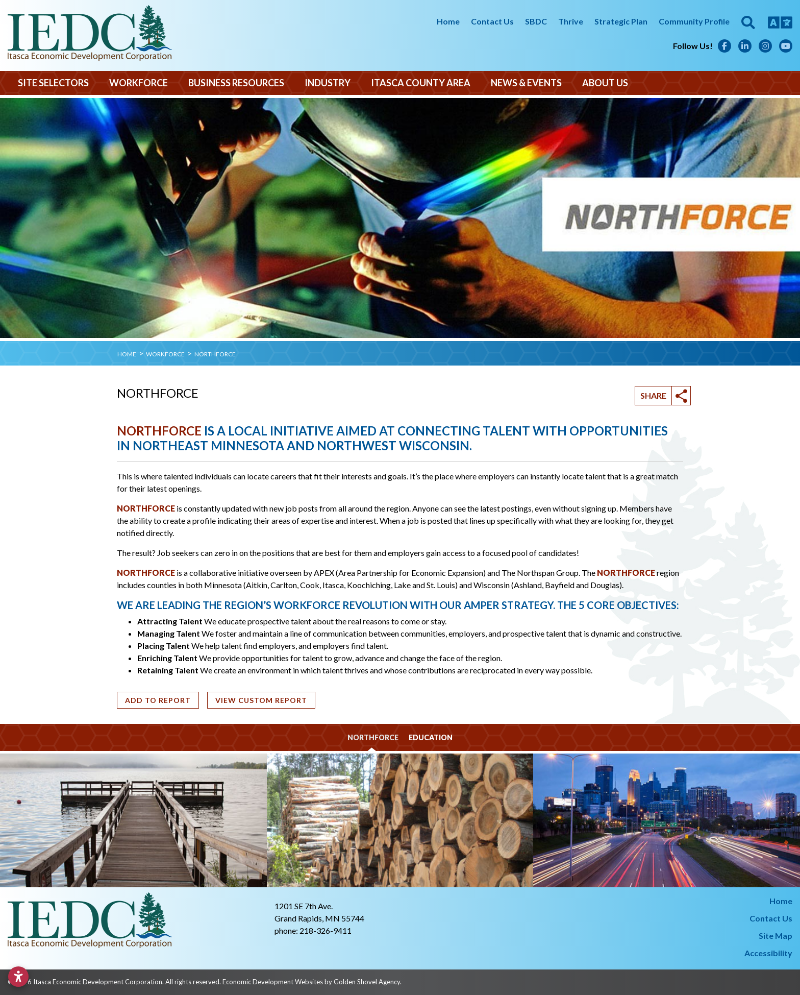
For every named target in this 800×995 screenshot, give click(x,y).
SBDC (536, 21)
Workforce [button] (138, 82)
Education (431, 737)
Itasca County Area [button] (420, 82)
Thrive (570, 21)
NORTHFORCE (159, 430)
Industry (328, 82)
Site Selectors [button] (53, 82)
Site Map (775, 935)
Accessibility (768, 953)
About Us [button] (605, 82)
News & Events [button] (526, 82)
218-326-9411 (325, 930)
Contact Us (492, 21)
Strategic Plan (620, 21)
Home (448, 21)
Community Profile (694, 21)
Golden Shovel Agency (367, 982)
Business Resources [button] (236, 82)
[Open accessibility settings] (18, 976)
